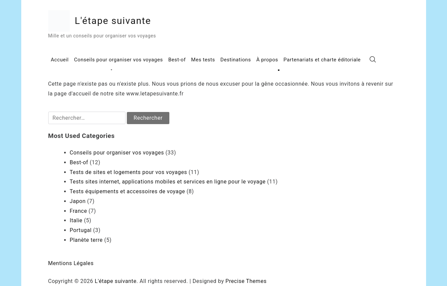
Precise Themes (246, 281)
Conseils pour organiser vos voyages (118, 60)
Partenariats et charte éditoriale (322, 60)
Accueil (60, 60)
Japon (78, 201)
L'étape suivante (113, 20)
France (78, 211)
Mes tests (203, 60)
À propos (267, 60)
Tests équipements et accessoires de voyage (127, 191)
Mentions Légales (71, 263)
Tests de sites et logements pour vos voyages (128, 172)
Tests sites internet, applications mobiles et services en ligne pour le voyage (168, 181)
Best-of (177, 60)
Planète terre (86, 240)
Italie (76, 220)
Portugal (81, 230)
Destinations (235, 60)
